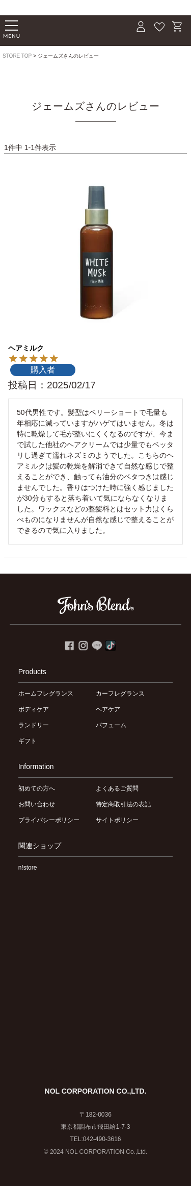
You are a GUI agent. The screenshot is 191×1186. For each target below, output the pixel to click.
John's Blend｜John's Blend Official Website (63, 28)
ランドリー (33, 725)
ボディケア (33, 709)
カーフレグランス (120, 693)
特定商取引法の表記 (123, 804)
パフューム (111, 725)
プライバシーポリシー (48, 820)
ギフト (27, 741)
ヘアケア (108, 709)
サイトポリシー (117, 820)
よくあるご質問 (117, 788)
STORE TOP (17, 56)
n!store (27, 867)
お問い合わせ (36, 804)
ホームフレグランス (45, 693)
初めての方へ (36, 788)
